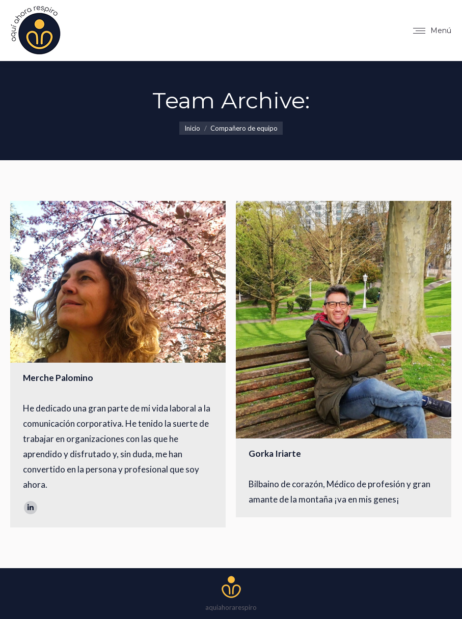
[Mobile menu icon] (432, 30)
